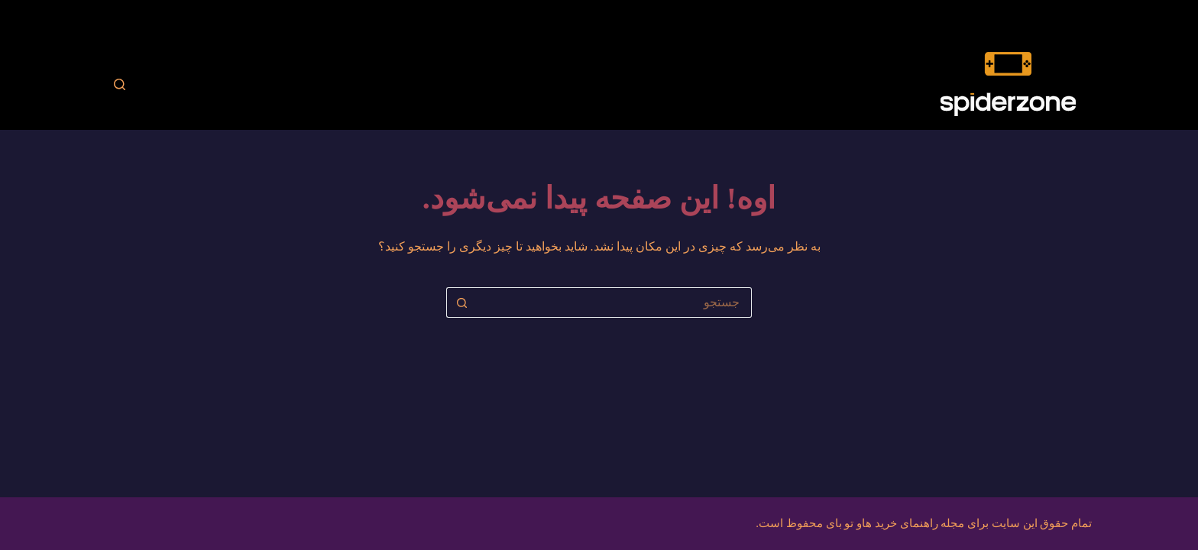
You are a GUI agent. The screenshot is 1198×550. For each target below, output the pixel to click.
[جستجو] (119, 84)
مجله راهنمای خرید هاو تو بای (895, 523)
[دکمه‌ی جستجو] (461, 302)
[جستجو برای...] (614, 302)
